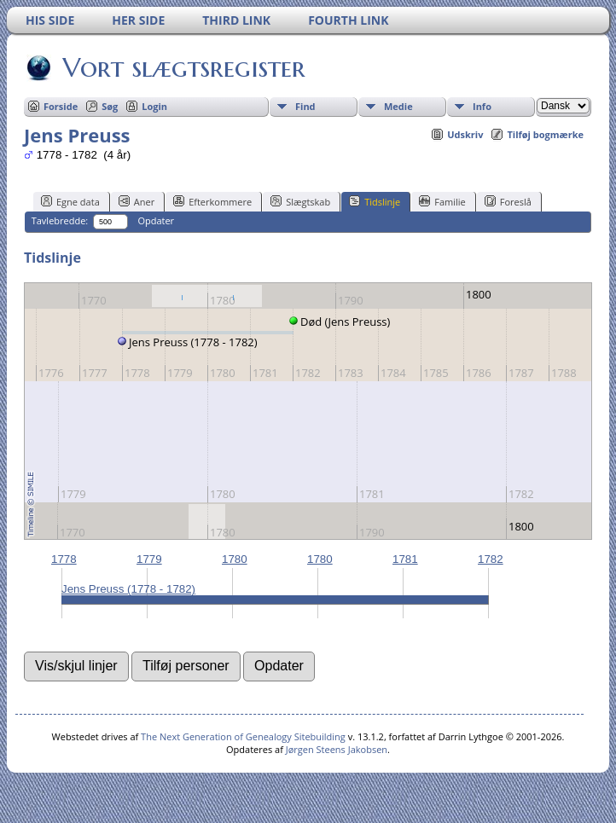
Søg (110, 106)
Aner (136, 201)
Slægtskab (300, 201)
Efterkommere (212, 201)
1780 (234, 559)
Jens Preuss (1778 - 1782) (128, 588)
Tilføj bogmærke (545, 134)
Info (482, 106)
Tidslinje (374, 201)
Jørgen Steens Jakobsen (336, 749)
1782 (490, 559)
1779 (149, 559)
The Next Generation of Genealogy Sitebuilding (243, 736)
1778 (64, 559)
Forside (61, 106)
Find (305, 106)
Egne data (70, 201)
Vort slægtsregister (182, 67)
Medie (398, 106)
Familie (442, 201)
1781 (405, 559)
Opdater (155, 220)
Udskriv (465, 134)
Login (154, 106)
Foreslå (508, 201)
